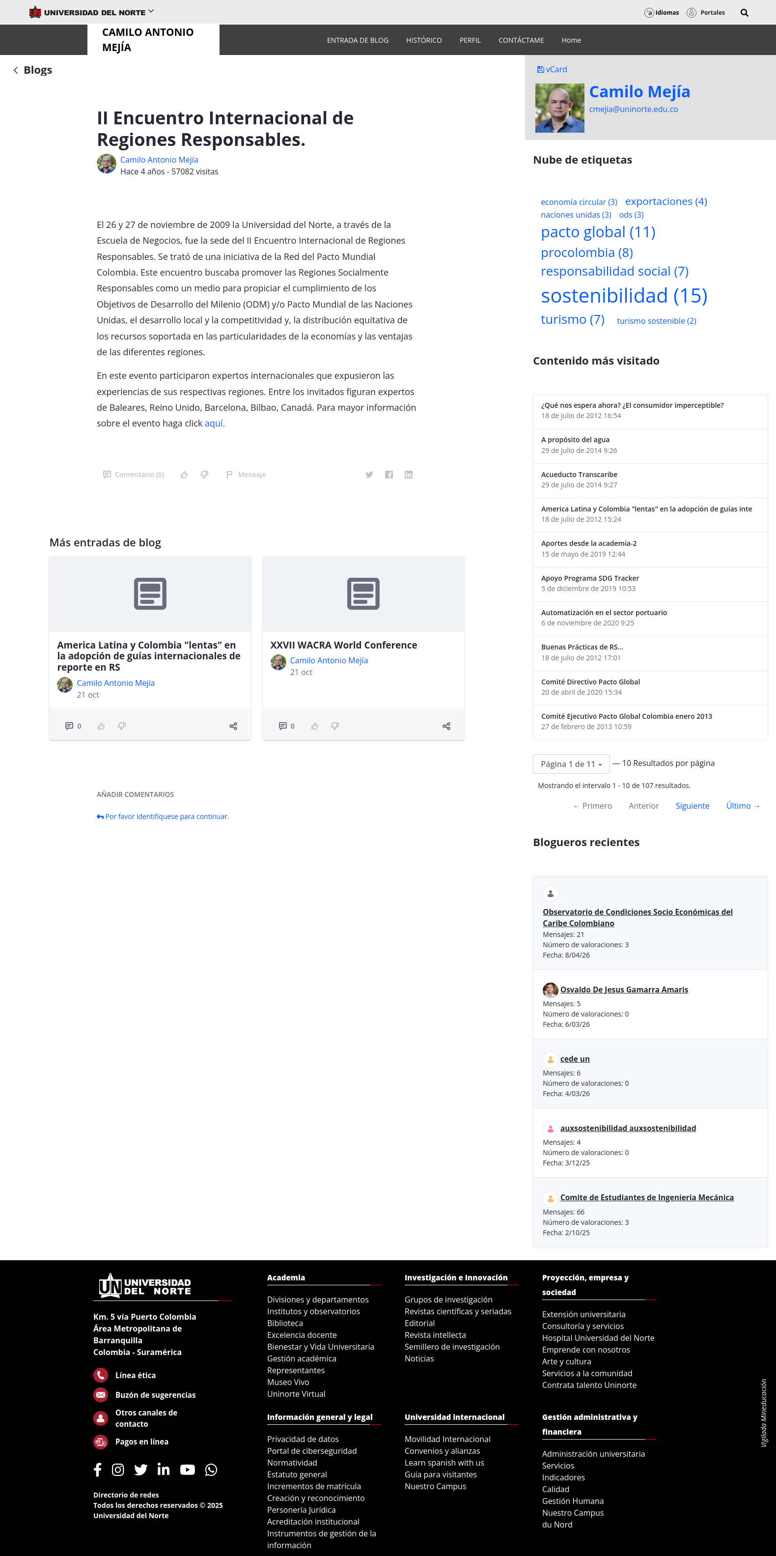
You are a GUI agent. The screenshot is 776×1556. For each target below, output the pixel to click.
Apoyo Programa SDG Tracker (590, 578)
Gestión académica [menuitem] (301, 1358)
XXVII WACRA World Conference (344, 645)
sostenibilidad (624, 295)
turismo (572, 319)
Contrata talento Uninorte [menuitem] (589, 1385)
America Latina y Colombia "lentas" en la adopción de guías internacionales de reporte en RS (149, 656)
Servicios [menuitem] (558, 1465)
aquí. (215, 423)
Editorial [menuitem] (420, 1323)
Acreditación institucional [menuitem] (313, 1521)
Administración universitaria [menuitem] (593, 1453)
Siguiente (693, 805)
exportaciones (666, 201)
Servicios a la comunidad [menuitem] (587, 1373)
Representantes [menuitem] (296, 1370)
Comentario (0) (133, 474)
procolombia (587, 252)
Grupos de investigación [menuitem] (449, 1299)
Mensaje (246, 474)
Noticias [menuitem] (419, 1358)
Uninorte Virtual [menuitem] (296, 1393)
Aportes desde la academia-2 (589, 543)
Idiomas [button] (661, 12)
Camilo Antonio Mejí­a (159, 159)
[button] (744, 12)
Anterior (644, 805)
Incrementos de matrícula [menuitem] (314, 1486)
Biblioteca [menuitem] (285, 1323)
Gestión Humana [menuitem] (573, 1501)
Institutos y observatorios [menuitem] (313, 1311)
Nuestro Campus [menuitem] (436, 1486)
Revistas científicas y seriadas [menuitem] (458, 1311)
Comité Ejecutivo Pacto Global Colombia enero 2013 (626, 716)
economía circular (579, 202)
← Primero (592, 805)
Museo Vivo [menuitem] (288, 1382)
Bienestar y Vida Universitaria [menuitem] (320, 1346)
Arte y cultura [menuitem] (566, 1361)
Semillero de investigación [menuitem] (452, 1346)
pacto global (598, 232)
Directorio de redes (126, 1494)
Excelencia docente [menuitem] (302, 1335)
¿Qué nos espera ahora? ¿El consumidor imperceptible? (632, 405)
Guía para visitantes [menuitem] (441, 1474)
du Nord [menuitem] (557, 1524)
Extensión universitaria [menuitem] (584, 1314)
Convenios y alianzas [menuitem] (442, 1450)
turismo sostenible (656, 320)
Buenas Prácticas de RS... (582, 646)
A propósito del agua (575, 439)
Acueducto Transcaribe (579, 474)
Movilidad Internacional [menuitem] (448, 1439)
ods (631, 214)
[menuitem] (357, 40)
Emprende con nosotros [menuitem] (586, 1349)
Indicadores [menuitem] (563, 1477)
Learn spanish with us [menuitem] (444, 1462)
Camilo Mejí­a (640, 91)
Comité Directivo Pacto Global (590, 681)
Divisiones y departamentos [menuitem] (318, 1299)
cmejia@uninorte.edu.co (633, 109)
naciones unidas (576, 214)
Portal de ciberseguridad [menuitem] (312, 1450)
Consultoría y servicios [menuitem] (583, 1326)
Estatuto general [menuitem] (297, 1474)
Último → (743, 805)
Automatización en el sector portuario (604, 612)
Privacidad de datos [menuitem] (303, 1439)
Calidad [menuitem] (556, 1489)
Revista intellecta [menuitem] (435, 1335)
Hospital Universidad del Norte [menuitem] (598, 1337)
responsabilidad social (615, 271)
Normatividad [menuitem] (292, 1462)
